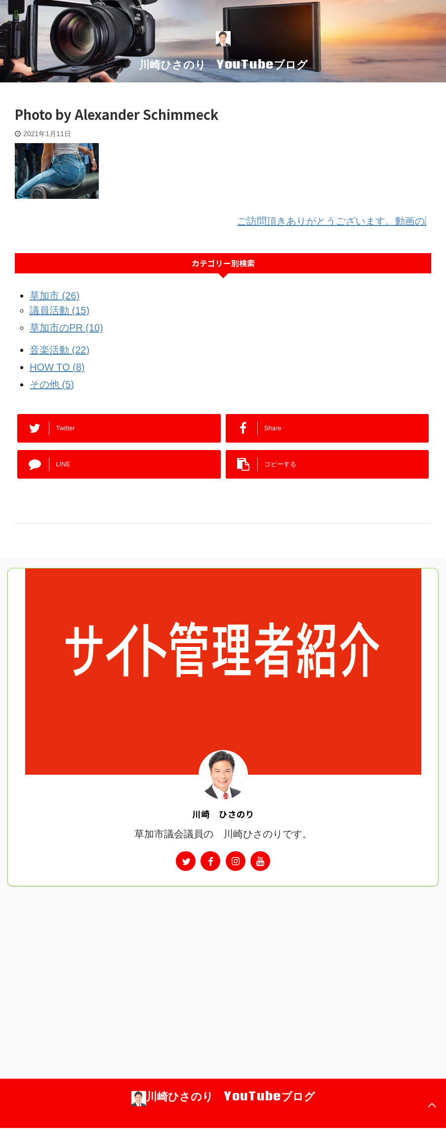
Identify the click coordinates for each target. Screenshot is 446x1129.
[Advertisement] (223, 960)
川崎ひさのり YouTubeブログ (223, 64)
